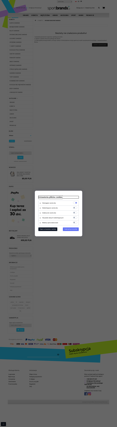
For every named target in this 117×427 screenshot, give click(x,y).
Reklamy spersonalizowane (50, 223)
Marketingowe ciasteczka (50, 208)
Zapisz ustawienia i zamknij (48, 229)
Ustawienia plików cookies (50, 197)
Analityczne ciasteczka (49, 213)
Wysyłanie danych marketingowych (52, 218)
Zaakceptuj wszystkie (70, 229)
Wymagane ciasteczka (49, 203)
